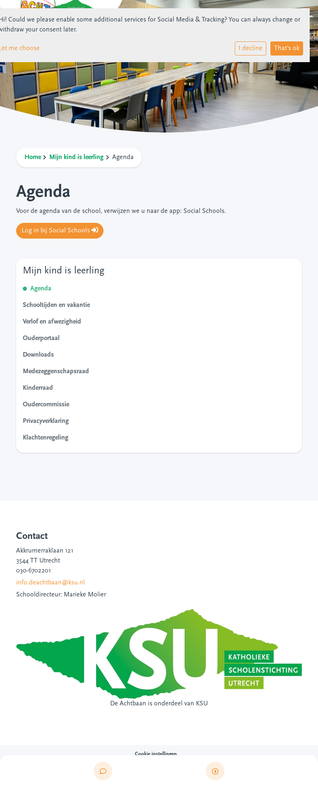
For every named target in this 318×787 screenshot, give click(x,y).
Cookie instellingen (156, 754)
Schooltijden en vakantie (56, 305)
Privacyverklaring (46, 421)
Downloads (38, 355)
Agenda (40, 288)
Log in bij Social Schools (60, 230)
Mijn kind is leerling (76, 157)
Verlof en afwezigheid (52, 322)
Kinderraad (38, 388)
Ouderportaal (41, 338)
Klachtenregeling (45, 438)
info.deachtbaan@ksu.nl (50, 582)
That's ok (286, 48)
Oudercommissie (46, 404)
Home (32, 157)
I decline (250, 48)
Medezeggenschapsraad (56, 371)
